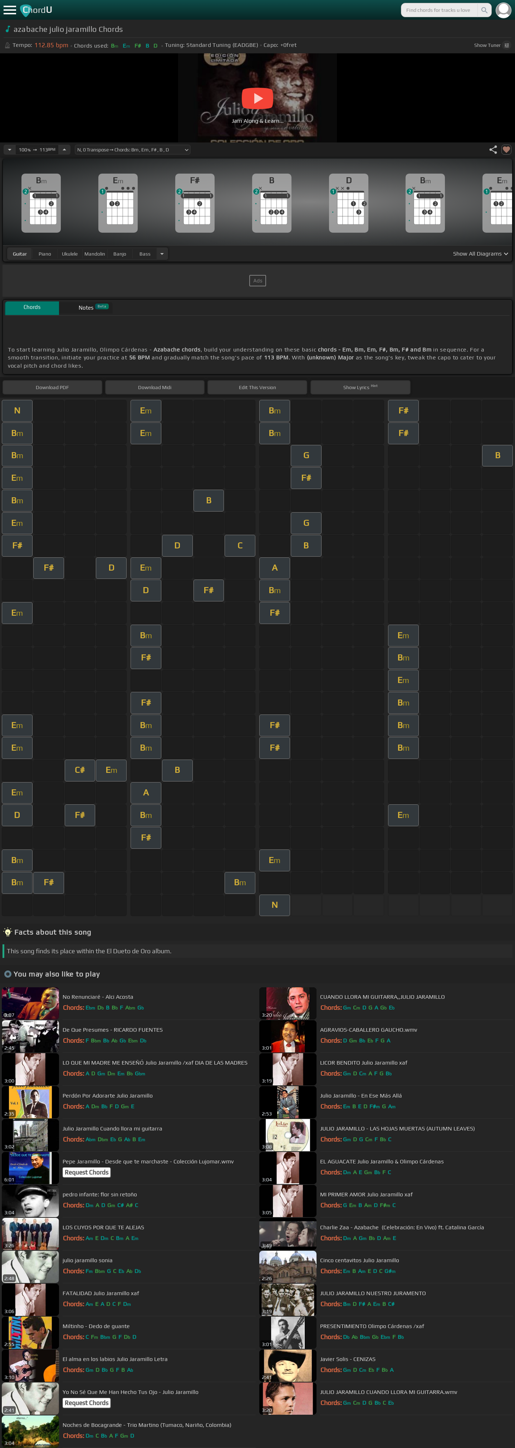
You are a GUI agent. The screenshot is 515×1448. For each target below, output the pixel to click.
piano (45, 254)
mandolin (94, 254)
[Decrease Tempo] (10, 150)
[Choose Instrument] (162, 253)
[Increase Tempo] (64, 150)
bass (145, 254)
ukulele (70, 254)
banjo (119, 254)
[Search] (483, 10)
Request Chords (86, 1172)
